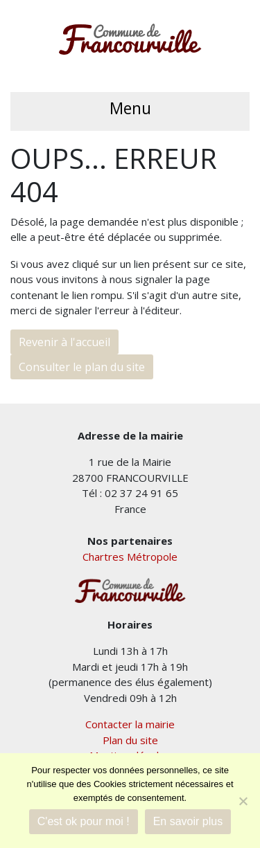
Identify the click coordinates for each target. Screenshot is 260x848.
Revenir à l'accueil (64, 342)
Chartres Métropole (130, 556)
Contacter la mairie (130, 724)
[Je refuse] (243, 801)
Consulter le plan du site (82, 367)
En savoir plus (188, 821)
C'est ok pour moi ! (83, 821)
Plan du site (130, 740)
